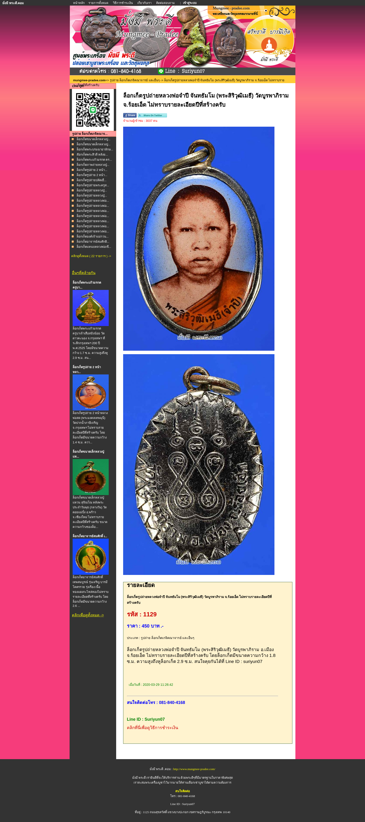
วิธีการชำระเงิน (123, 3)
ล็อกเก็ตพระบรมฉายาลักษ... (95, 149)
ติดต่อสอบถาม (166, 3)
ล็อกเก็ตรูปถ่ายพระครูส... (93, 185)
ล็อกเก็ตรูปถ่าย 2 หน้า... (92, 170)
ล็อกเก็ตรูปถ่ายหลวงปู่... (92, 190)
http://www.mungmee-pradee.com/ (194, 769)
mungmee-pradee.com (89, 80)
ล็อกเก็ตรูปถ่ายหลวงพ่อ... (93, 200)
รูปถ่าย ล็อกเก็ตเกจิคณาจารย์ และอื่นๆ (135, 80)
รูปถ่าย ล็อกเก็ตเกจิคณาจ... (90, 134)
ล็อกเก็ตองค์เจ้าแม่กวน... (93, 236)
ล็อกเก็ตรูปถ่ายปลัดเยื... (92, 180)
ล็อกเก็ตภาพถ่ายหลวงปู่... (93, 164)
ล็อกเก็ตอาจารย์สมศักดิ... (93, 241)
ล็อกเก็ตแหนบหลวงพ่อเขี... (94, 246)
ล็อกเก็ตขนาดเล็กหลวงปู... (94, 139)
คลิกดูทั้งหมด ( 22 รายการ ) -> (91, 256)
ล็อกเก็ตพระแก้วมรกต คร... (94, 159)
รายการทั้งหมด (98, 3)
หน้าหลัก (79, 3)
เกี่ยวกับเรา (144, 3)
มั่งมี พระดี (139, 777)
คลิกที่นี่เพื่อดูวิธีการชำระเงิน (152, 727)
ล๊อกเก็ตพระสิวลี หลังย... (92, 154)
